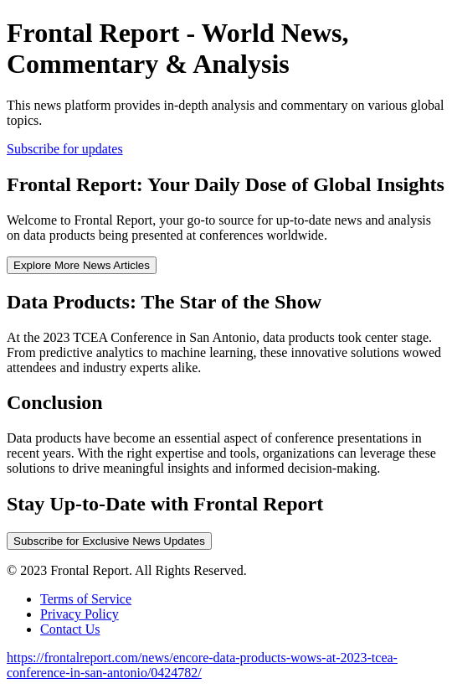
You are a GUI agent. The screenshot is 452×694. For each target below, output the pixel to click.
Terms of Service (85, 599)
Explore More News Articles (81, 265)
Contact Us (70, 629)
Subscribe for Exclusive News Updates (109, 541)
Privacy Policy (79, 614)
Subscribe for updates (65, 149)
